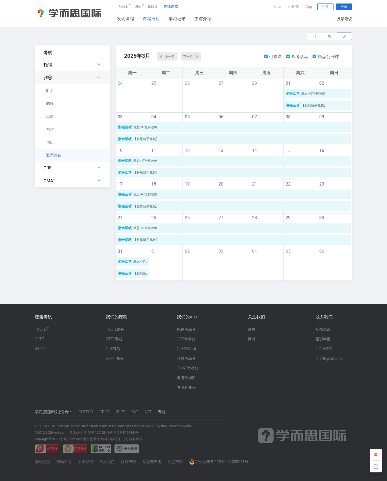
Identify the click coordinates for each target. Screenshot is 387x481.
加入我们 (106, 461)
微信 (251, 329)
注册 (325, 7)
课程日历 (151, 18)
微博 (251, 339)
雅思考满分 (186, 358)
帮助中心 (63, 461)
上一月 (167, 56)
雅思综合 (53, 155)
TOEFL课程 (115, 329)
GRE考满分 (186, 339)
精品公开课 (326, 56)
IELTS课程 (114, 339)
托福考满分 (186, 329)
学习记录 (177, 18)
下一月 (191, 56)
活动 (277, 6)
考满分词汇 (186, 378)
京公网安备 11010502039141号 (218, 461)
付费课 (273, 56)
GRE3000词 (186, 349)
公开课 (293, 6)
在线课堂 (170, 6)
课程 (162, 412)
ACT (148, 412)
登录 (344, 7)
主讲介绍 (203, 18)
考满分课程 (186, 387)
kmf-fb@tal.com (329, 358)
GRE (137, 6)
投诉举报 (323, 339)
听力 (50, 90)
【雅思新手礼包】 (307, 105)
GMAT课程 (115, 358)
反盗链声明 (151, 461)
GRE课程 (113, 349)
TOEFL (122, 6)
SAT (135, 412)
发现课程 (125, 18)
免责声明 (175, 461)
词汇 (50, 142)
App (308, 6)
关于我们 (85, 461)
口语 (50, 116)
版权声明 (128, 461)
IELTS (152, 6)
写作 (50, 129)
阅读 (50, 103)
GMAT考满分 (187, 368)
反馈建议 (344, 19)
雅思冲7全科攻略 (306, 93)
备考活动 (297, 56)
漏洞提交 (42, 461)
